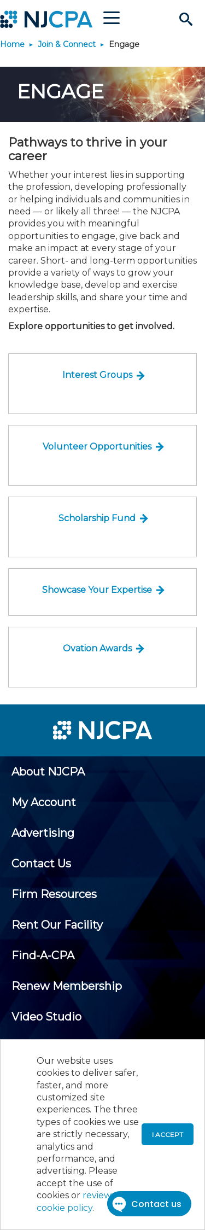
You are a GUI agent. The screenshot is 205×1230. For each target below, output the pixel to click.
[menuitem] (48, 772)
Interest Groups (97, 375)
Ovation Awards (97, 648)
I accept (167, 1134)
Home (12, 44)
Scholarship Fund (97, 518)
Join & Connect (67, 44)
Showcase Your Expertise (97, 590)
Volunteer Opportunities (97, 446)
